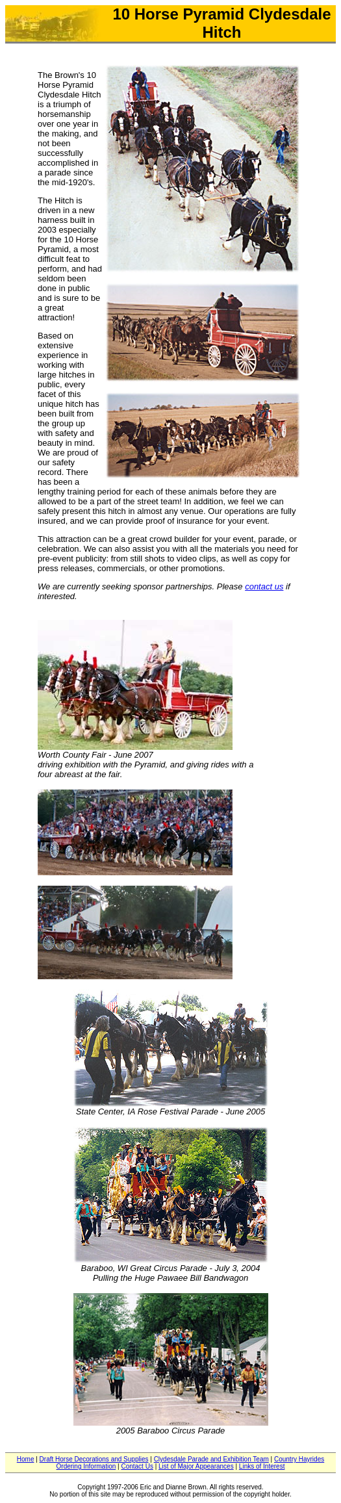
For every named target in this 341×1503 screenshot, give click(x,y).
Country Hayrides (299, 1459)
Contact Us (137, 1466)
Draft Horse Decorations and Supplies (94, 1459)
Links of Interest (262, 1466)
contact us (264, 586)
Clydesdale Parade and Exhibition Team (211, 1459)
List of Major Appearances (196, 1466)
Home (25, 1459)
